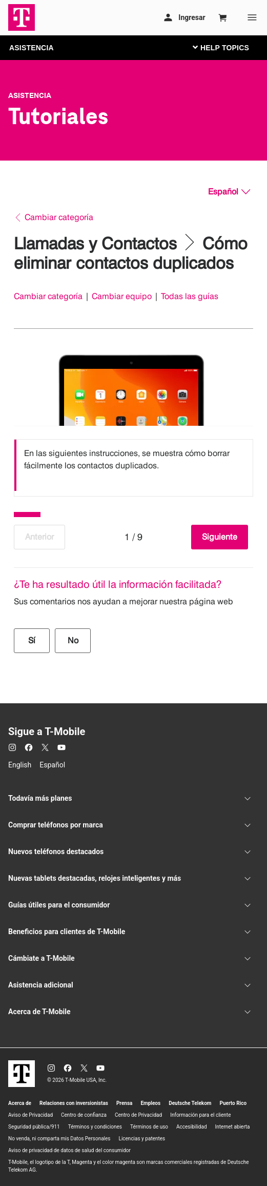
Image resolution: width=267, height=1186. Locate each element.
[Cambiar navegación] (228, 47)
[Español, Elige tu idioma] (229, 192)
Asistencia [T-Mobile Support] (29, 95)
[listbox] (133, 465)
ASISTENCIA (31, 48)
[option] (133, 465)
